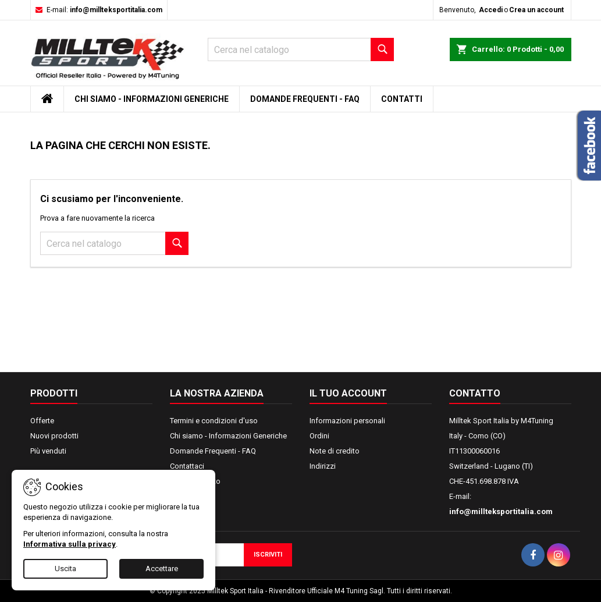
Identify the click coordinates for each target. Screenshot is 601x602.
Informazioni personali (347, 420)
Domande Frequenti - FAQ (305, 99)
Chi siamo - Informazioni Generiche (151, 99)
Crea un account (536, 10)
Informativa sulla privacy (69, 544)
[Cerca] (301, 49)
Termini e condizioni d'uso (214, 420)
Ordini (319, 435)
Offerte (42, 420)
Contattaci (187, 466)
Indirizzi (323, 466)
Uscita (65, 568)
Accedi (491, 10)
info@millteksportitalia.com (116, 10)
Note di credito (335, 451)
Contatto (474, 393)
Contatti (401, 99)
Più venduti (48, 451)
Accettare (161, 568)
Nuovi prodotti (54, 435)
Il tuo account (348, 393)
